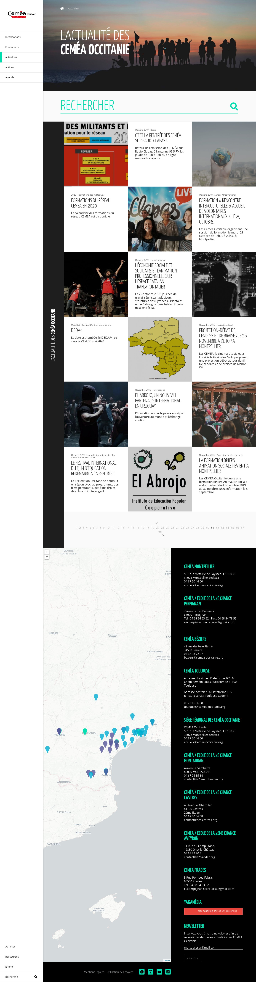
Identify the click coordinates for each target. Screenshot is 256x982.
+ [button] (47, 552)
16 (137, 528)
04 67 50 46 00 (193, 581)
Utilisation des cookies (120, 972)
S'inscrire (192, 958)
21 (162, 528)
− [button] (47, 557)
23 (172, 528)
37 (242, 528)
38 (160, 532)
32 (217, 528)
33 (222, 528)
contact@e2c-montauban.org (203, 779)
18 (147, 528)
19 (152, 528)
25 (182, 528)
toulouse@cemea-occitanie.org (205, 707)
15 (132, 528)
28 (197, 528)
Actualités (74, 8)
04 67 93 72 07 (193, 654)
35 (232, 528)
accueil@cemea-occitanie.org (203, 585)
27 (192, 528)
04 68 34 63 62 (199, 618)
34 (227, 528)
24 (177, 528)
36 (237, 528)
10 (108, 528)
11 (112, 528)
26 (187, 528)
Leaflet (167, 960)
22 (167, 528)
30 (207, 528)
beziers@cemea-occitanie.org (203, 658)
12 (117, 528)
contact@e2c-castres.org (200, 820)
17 (142, 528)
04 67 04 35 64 (193, 776)
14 (127, 528)
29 (202, 528)
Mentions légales (94, 972)
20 (157, 528)
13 (122, 528)
